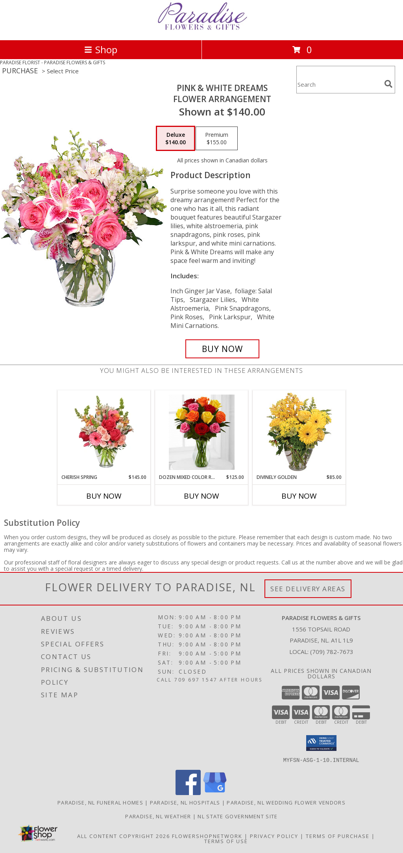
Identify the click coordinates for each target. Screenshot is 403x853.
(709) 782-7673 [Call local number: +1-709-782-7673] (331, 652)
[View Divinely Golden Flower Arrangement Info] (299, 432)
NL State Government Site (237, 815)
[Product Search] (339, 84)
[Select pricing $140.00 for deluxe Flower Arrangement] (175, 138)
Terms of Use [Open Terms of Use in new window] (226, 840)
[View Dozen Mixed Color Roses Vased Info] (202, 432)
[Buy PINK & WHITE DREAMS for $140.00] (222, 348)
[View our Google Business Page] (214, 792)
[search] (388, 84)
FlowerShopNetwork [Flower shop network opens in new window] (207, 835)
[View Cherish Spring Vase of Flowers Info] (104, 432)
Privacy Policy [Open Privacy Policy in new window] (274, 835)
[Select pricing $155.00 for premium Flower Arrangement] (216, 138)
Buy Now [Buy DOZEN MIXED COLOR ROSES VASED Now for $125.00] (201, 496)
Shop (100, 49)
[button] (321, 743)
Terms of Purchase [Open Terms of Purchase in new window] (338, 835)
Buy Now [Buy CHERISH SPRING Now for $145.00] (104, 496)
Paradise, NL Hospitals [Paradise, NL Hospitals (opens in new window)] (185, 802)
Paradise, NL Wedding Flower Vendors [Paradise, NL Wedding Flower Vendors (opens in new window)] (286, 802)
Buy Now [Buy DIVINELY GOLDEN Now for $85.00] (299, 496)
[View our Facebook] (188, 792)
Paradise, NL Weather (158, 815)
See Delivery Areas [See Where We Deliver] (308, 588)
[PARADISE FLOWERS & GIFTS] (201, 28)
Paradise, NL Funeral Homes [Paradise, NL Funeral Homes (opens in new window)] (100, 802)
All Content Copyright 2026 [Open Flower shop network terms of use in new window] (123, 835)
